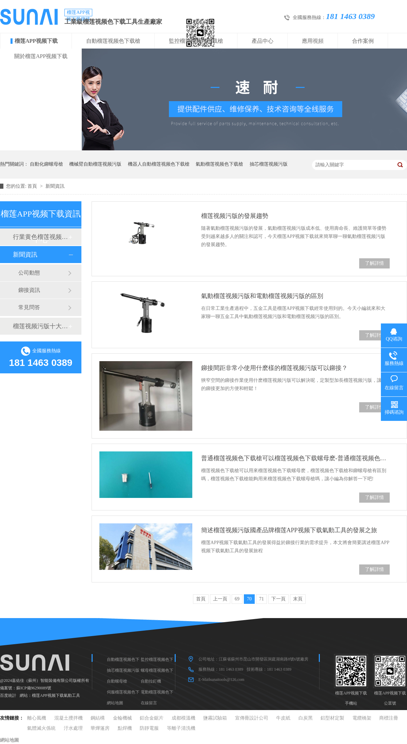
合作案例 (363, 41)
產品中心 (262, 41)
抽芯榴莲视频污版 (269, 164)
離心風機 (36, 718)
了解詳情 (374, 263)
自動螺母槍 (117, 681)
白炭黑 (305, 718)
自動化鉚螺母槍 (46, 164)
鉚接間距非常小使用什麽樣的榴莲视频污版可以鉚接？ (274, 368)
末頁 (298, 598)
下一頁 (278, 598)
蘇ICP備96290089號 (33, 688)
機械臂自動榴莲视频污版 (95, 164)
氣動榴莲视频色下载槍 (219, 164)
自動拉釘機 (151, 681)
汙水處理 (73, 728)
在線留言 (149, 703)
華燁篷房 (100, 728)
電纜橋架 (361, 718)
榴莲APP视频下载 (36, 41)
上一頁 (220, 598)
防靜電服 (149, 728)
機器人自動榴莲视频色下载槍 (159, 164)
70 (249, 598)
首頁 (32, 186)
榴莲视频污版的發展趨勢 (234, 215)
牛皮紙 (283, 718)
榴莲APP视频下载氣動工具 (56, 695)
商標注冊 (388, 718)
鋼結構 (98, 718)
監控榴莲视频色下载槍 (196, 41)
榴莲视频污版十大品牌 (40, 326)
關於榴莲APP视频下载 (40, 56)
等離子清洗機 (181, 728)
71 (261, 598)
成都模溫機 (183, 718)
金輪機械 (122, 718)
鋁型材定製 (332, 718)
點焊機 (125, 728)
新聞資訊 (54, 186)
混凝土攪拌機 (68, 718)
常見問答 (29, 307)
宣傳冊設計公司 (251, 718)
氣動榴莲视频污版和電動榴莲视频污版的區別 (262, 296)
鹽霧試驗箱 (215, 718)
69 (237, 598)
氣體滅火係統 (41, 728)
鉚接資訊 (29, 290)
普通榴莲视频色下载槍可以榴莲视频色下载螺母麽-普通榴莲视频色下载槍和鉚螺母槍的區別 (295, 458)
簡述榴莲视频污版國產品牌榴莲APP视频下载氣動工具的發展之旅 (289, 530)
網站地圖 (115, 703)
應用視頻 (313, 41)
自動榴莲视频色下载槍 (113, 41)
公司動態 (29, 273)
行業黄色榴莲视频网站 (40, 237)
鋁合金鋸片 (151, 718)
